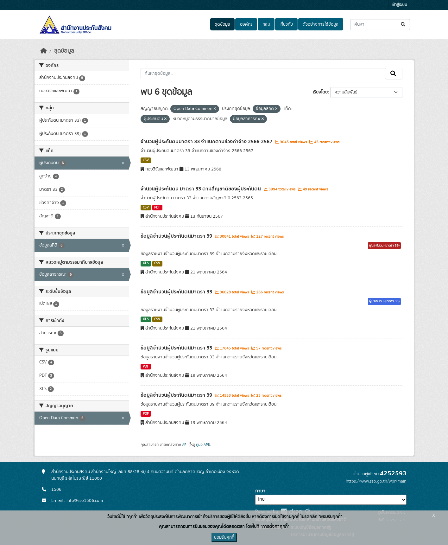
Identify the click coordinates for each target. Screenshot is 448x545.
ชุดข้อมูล (222, 24)
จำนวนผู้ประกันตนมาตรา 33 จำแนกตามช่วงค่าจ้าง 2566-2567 (207, 142)
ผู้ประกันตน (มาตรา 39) (384, 245)
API (184, 444)
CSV (146, 160)
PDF (157, 207)
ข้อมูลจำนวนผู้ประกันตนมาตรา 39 (177, 236)
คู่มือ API (202, 444)
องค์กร (246, 24)
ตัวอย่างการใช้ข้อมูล (320, 24)
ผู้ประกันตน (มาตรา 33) (384, 301)
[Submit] (403, 24)
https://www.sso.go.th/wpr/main (376, 481)
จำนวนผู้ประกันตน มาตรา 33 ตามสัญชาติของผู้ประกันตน (201, 189)
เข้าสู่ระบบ (399, 5)
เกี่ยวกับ (286, 24)
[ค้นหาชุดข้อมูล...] (380, 24)
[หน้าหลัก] (44, 51)
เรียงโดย (320, 92)
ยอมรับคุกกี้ (224, 537)
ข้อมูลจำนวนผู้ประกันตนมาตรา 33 (177, 292)
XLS (146, 263)
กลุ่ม (266, 24)
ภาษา (260, 491)
